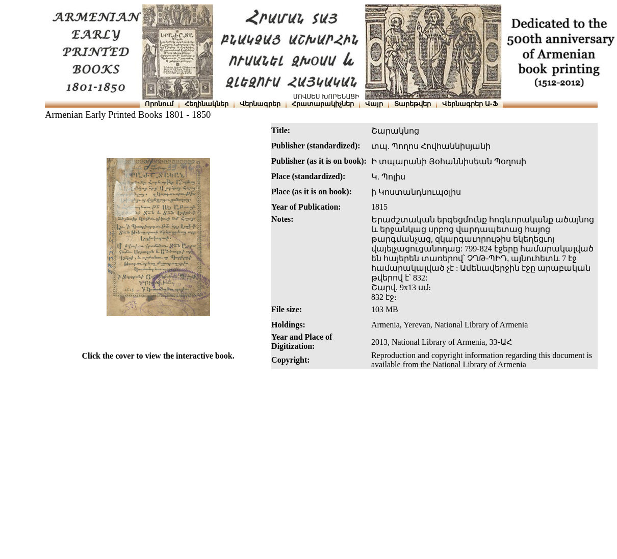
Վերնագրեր (260, 104)
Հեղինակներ (206, 104)
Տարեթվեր (412, 104)
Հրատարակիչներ (323, 104)
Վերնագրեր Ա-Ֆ (469, 104)
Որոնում (159, 104)
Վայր (374, 104)
